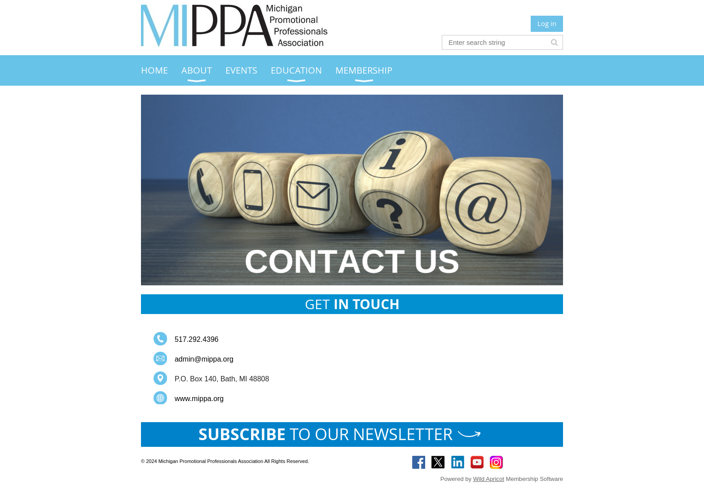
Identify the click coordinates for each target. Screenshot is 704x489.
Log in (546, 23)
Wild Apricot (488, 479)
